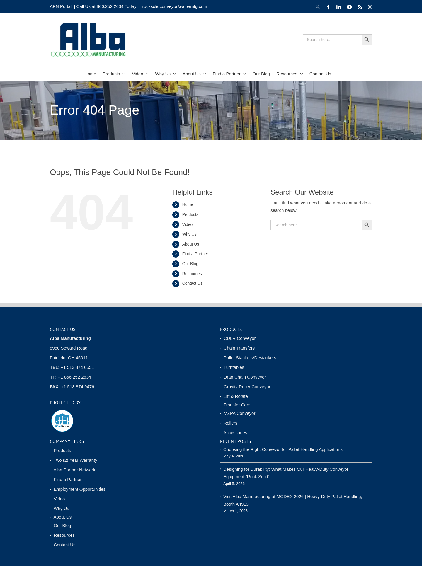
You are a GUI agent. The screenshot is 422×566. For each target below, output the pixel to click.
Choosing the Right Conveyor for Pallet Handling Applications (283, 449)
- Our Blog (60, 525)
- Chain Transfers (237, 347)
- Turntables (232, 367)
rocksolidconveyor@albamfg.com (174, 6)
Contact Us (192, 283)
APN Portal (61, 6)
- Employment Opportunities (78, 489)
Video (187, 224)
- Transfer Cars (235, 404)
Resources (192, 273)
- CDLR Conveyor (238, 338)
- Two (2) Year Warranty (73, 460)
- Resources (62, 535)
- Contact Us (63, 544)
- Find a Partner (65, 479)
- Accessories (233, 432)
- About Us (61, 516)
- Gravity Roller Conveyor (245, 386)
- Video (57, 498)
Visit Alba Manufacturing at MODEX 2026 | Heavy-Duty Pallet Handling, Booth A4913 (292, 500)
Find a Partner (195, 253)
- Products (60, 450)
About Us (190, 244)
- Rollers (228, 422)
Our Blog (190, 263)
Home (187, 204)
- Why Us (59, 508)
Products (190, 214)
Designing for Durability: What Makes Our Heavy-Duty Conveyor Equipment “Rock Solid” (285, 473)
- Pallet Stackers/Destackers (248, 357)
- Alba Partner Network (72, 469)
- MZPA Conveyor (237, 413)
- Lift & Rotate (234, 396)
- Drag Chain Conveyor (243, 376)
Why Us (189, 234)
